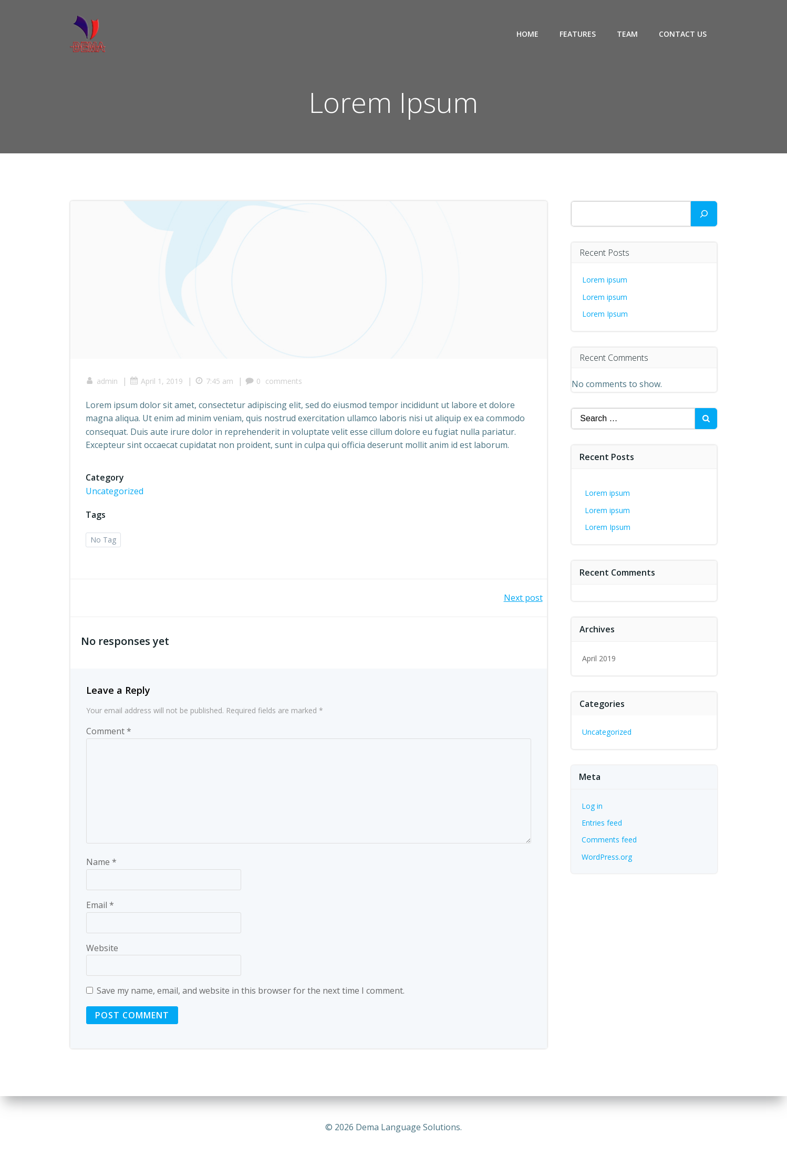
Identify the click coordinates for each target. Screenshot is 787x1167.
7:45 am (214, 382)
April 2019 (599, 658)
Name (101, 863)
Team (627, 34)
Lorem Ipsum (605, 314)
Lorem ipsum (605, 280)
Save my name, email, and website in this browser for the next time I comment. (251, 991)
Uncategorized (115, 491)
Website (102, 948)
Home (527, 34)
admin (102, 382)
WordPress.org (607, 857)
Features (578, 34)
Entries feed (602, 823)
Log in (592, 806)
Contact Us (683, 34)
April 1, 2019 (156, 382)
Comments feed (609, 840)
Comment (108, 732)
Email (100, 905)
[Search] (704, 213)
